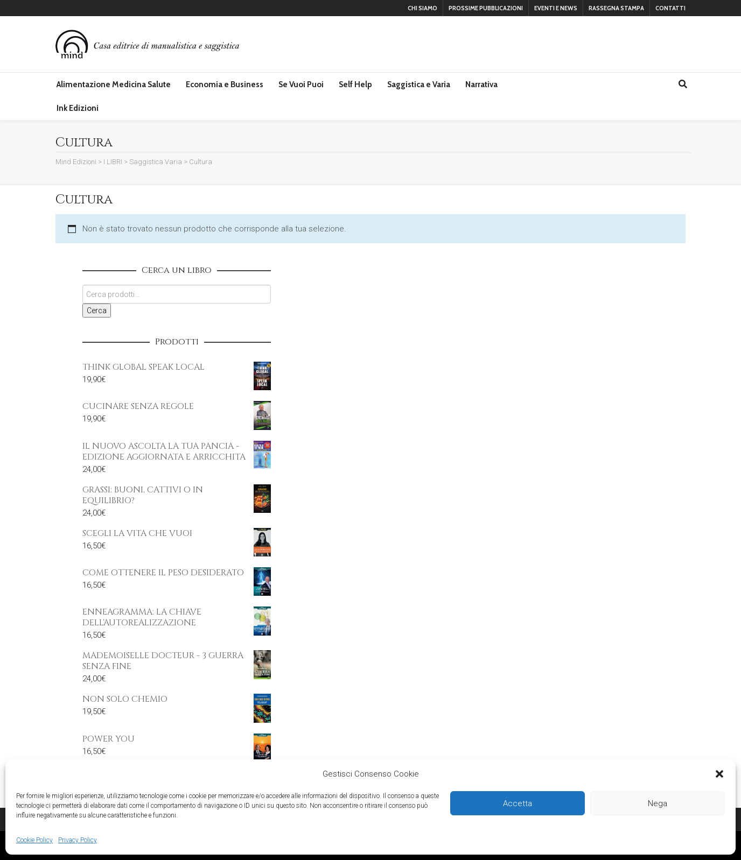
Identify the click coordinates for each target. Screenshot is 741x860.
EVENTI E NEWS (555, 8)
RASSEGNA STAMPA (616, 8)
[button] (719, 774)
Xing (75, 8)
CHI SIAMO (422, 8)
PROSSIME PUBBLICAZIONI (486, 8)
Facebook (91, 8)
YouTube (137, 8)
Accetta (517, 803)
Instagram (122, 8)
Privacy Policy (77, 840)
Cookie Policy (34, 840)
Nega (657, 803)
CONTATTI (670, 8)
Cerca (97, 310)
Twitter (106, 8)
